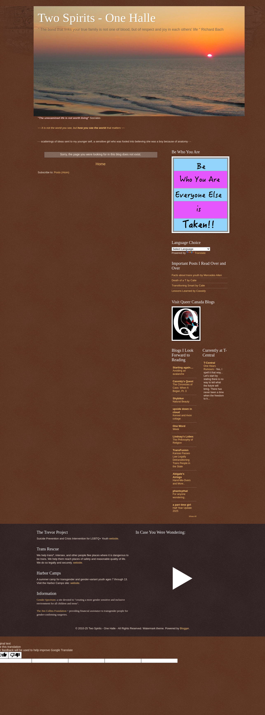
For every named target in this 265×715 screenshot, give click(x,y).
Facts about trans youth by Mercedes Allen (197, 275)
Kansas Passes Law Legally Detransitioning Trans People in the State (181, 460)
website (113, 538)
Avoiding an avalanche (179, 372)
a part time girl (182, 504)
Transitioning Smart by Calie (188, 285)
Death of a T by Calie (184, 280)
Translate (196, 252)
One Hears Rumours (210, 368)
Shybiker (178, 398)
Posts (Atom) (61, 172)
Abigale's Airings (178, 475)
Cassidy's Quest (183, 381)
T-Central (209, 362)
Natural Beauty (181, 401)
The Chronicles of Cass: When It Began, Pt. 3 (182, 388)
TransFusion (181, 450)
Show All (192, 516)
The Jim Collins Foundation (51, 611)
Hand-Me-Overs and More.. (182, 482)
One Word (179, 426)
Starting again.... (183, 367)
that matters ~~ (81, 127)
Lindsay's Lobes (183, 436)
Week (176, 429)
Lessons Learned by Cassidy (189, 290)
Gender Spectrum (46, 599)
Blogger (184, 628)
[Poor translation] (15, 655)
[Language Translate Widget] (191, 249)
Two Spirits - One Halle (97, 18)
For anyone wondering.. (179, 496)
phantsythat (180, 490)
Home (101, 164)
